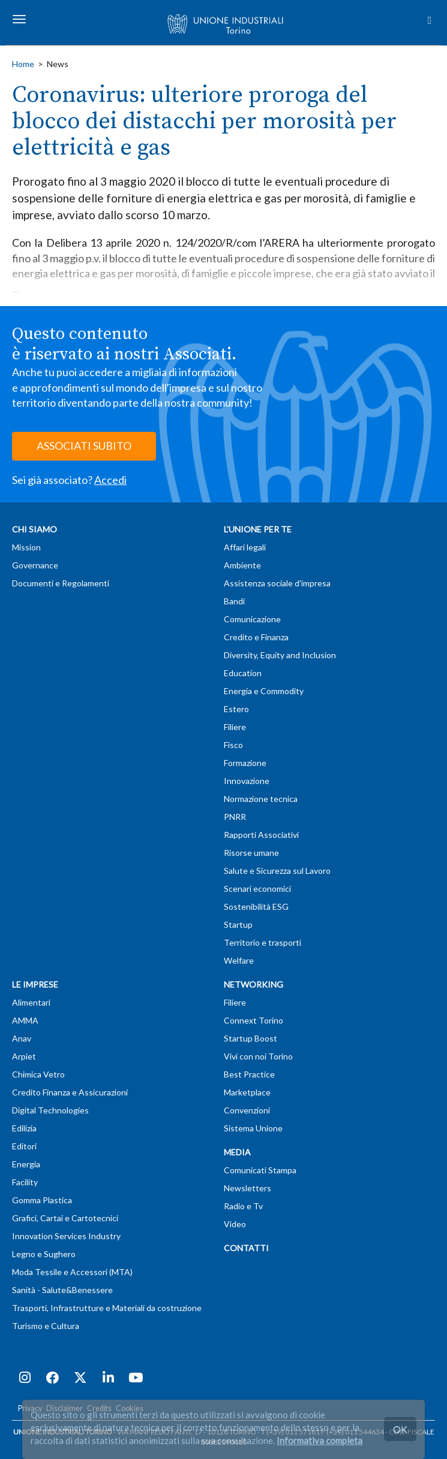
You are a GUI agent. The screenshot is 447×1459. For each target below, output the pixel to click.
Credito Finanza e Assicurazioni (70, 1092)
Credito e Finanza (256, 637)
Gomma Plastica (42, 1200)
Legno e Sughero (44, 1254)
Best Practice (249, 1074)
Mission (26, 547)
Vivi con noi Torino (258, 1056)
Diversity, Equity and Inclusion (280, 655)
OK (400, 1428)
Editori (24, 1146)
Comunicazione (252, 619)
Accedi (110, 479)
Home (23, 64)
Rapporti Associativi (261, 835)
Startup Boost (250, 1038)
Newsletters (247, 1188)
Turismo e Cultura (45, 1326)
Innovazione (246, 781)
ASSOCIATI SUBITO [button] (84, 445)
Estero (236, 709)
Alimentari (31, 1002)
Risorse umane (251, 852)
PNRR (235, 817)
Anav (21, 1038)
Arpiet (24, 1056)
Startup (238, 924)
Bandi (234, 601)
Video (235, 1224)
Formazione (245, 763)
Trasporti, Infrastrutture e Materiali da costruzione (107, 1308)
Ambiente (242, 565)
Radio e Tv (243, 1206)
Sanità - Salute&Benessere (62, 1290)
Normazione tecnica (261, 799)
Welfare (239, 960)
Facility (25, 1182)
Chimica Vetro (38, 1074)
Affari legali (245, 547)
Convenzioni (247, 1110)
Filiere (235, 727)
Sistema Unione (253, 1128)
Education (243, 673)
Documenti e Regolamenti (60, 583)
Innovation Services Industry (66, 1236)
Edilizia (24, 1128)
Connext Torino (253, 1020)
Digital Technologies (50, 1110)
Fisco (233, 745)
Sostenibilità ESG (256, 906)
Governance (35, 565)
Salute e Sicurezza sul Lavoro (277, 870)
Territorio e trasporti (262, 942)
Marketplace (247, 1092)
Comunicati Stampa (260, 1170)
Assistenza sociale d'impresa (277, 583)
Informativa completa (319, 1440)
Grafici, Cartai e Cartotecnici (65, 1218)
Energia (26, 1164)
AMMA (25, 1020)
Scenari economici (257, 888)
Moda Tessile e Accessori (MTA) (72, 1272)
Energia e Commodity (264, 691)
